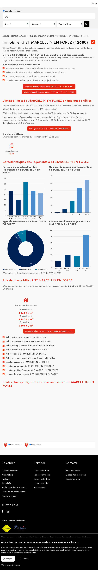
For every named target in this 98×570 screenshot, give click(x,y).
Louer (18, 10)
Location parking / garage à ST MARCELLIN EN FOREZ (32, 370)
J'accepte (8, 558)
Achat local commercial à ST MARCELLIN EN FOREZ (30, 357)
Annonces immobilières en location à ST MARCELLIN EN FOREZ (49, 92)
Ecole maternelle (12, 445)
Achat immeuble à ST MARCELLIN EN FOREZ (27, 349)
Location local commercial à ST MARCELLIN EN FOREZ (32, 374)
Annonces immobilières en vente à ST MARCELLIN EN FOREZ (49, 86)
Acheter (8, 10)
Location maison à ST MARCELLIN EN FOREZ (27, 362)
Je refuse (24, 558)
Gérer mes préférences (10, 565)
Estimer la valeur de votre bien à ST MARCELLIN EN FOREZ (49, 331)
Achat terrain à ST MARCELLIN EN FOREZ (26, 353)
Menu (94, 3)
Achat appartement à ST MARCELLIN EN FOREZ (28, 341)
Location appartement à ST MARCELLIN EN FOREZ (30, 366)
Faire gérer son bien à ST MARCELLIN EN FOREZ (49, 128)
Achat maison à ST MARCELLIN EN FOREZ (26, 337)
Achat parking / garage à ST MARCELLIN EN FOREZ (31, 345)
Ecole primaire (33, 445)
